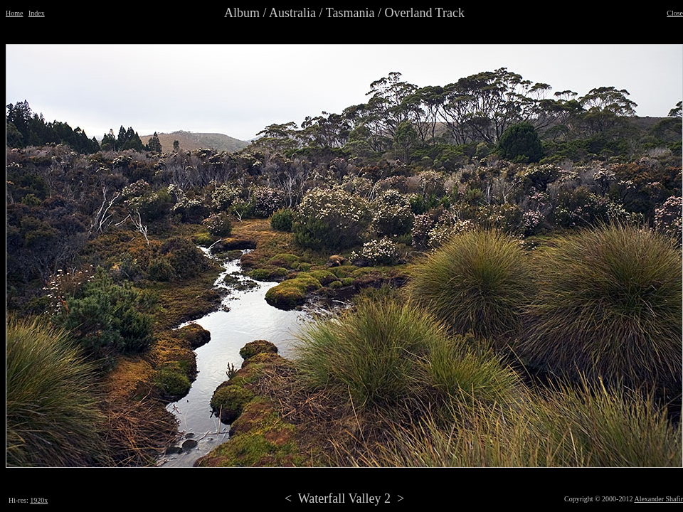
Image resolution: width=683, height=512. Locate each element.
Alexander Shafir (658, 499)
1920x (39, 500)
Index (36, 13)
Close (675, 13)
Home (14, 13)
